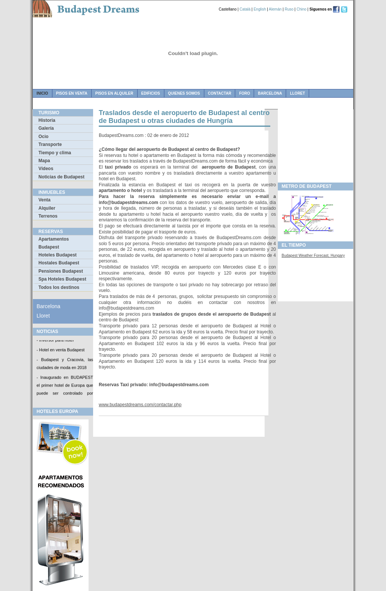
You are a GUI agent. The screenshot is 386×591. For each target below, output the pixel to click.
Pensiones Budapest (60, 271)
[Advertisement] (315, 144)
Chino (301, 9)
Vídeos (45, 168)
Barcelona (270, 93)
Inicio (42, 93)
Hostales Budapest (58, 263)
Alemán (275, 9)
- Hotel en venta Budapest (60, 350)
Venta (44, 200)
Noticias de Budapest (61, 177)
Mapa (44, 160)
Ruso (289, 9)
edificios (150, 93)
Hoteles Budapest (57, 255)
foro (244, 93)
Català (245, 9)
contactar (219, 93)
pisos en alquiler (114, 93)
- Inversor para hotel (55, 340)
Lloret (297, 93)
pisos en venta (71, 93)
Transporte (50, 144)
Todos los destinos (58, 287)
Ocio (43, 136)
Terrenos (47, 216)
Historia (46, 120)
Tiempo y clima (54, 152)
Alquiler (46, 208)
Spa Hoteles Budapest (62, 279)
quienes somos (184, 93)
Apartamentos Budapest (53, 242)
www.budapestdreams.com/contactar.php (140, 404)
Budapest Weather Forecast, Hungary (313, 255)
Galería (46, 128)
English (260, 9)
